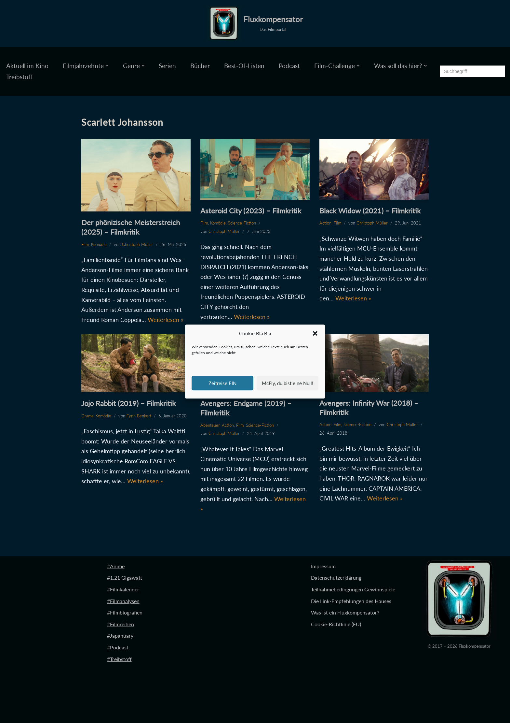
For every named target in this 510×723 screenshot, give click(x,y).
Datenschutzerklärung (336, 578)
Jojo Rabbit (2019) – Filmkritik (128, 403)
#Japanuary (120, 636)
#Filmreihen (120, 624)
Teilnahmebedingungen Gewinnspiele (353, 589)
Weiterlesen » (165, 319)
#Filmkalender (123, 589)
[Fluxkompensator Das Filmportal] (255, 23)
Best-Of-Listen (244, 65)
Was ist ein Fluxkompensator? (345, 612)
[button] (315, 333)
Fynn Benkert (139, 415)
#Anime (116, 566)
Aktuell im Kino (27, 65)
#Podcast (117, 647)
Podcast (289, 65)
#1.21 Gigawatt (124, 578)
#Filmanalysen (123, 601)
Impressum (323, 566)
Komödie (99, 244)
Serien (167, 65)
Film (85, 244)
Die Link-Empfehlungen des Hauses (351, 601)
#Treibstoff (119, 659)
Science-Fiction (242, 222)
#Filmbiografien (124, 612)
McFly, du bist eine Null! (287, 383)
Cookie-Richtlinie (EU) (336, 624)
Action (325, 222)
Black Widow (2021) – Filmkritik (370, 210)
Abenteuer (210, 425)
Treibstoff (19, 76)
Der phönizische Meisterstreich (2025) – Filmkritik (130, 227)
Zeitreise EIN (222, 383)
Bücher (200, 65)
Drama (87, 415)
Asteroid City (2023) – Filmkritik (250, 210)
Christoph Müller (137, 244)
